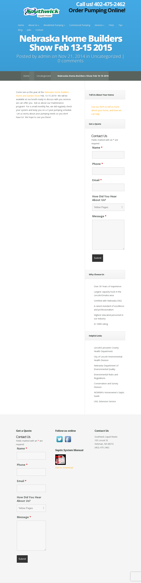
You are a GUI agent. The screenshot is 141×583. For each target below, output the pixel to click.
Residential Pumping (53, 25)
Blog (20, 29)
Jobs (29, 29)
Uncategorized (106, 56)
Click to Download (64, 467)
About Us (32, 25)
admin (44, 56)
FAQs (111, 25)
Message (99, 216)
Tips (121, 25)
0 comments (70, 61)
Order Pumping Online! (97, 10)
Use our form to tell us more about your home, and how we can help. (106, 110)
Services (99, 25)
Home (21, 25)
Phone (97, 164)
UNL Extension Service (105, 401)
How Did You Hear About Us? (104, 198)
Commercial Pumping (79, 25)
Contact (39, 29)
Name (97, 147)
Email (97, 180)
